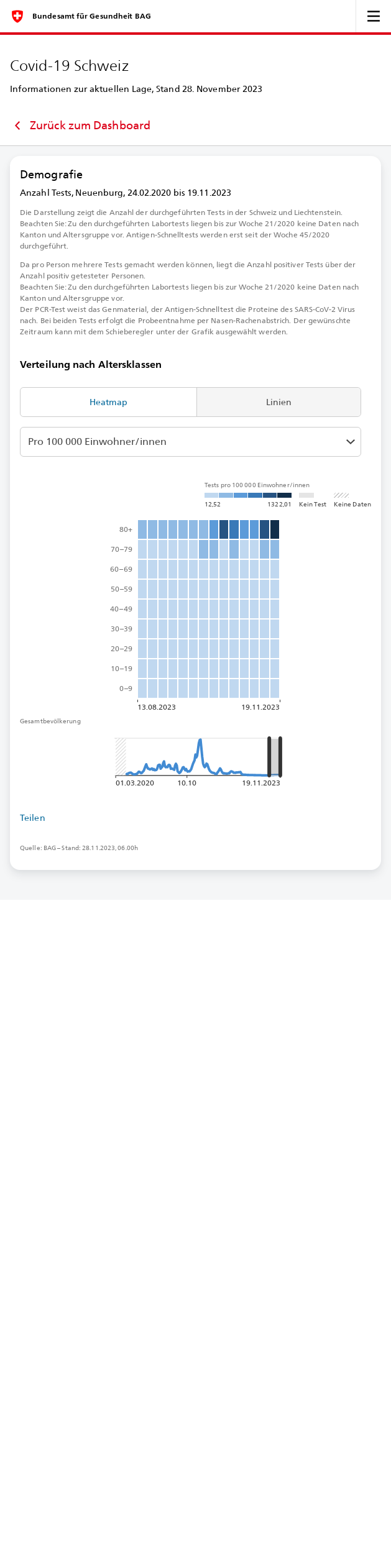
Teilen (32, 818)
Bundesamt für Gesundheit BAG (91, 16)
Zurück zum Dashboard (80, 125)
